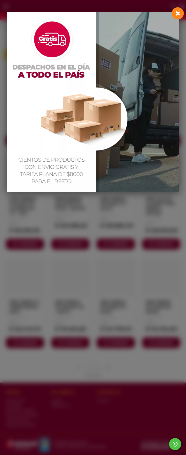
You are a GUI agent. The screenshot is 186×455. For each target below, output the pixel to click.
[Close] (178, 13)
